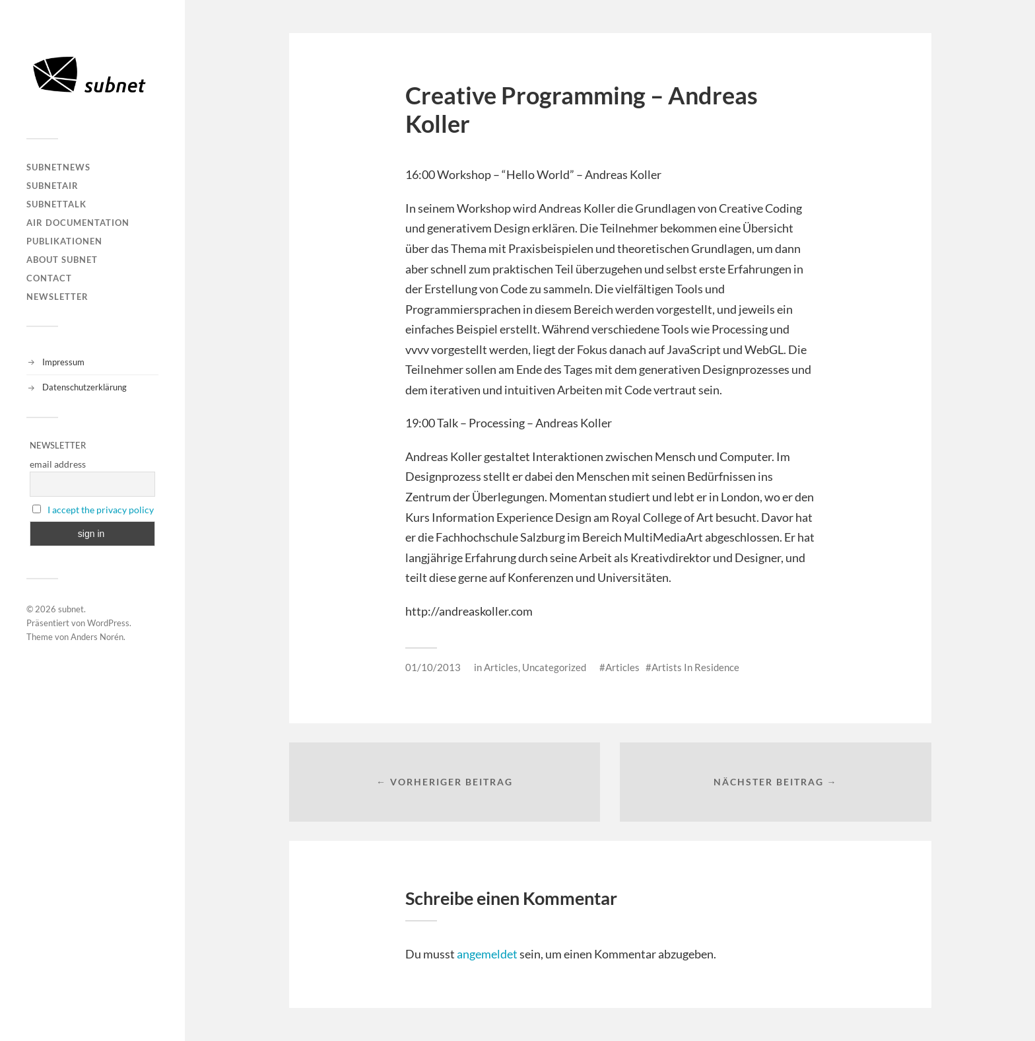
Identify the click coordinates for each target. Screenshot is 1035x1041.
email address (58, 464)
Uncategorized (554, 667)
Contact (49, 278)
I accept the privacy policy (101, 509)
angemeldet (487, 954)
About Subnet (62, 259)
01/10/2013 (433, 667)
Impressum (63, 362)
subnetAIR (52, 185)
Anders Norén (97, 636)
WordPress (108, 623)
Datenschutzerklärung (84, 387)
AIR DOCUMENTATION (77, 222)
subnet (71, 609)
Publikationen (64, 241)
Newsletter (57, 296)
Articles (501, 667)
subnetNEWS (58, 167)
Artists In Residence (695, 667)
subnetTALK (56, 204)
